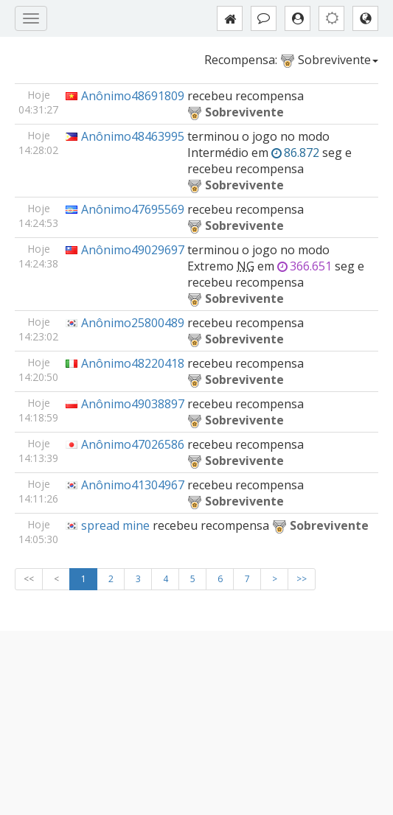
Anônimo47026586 (132, 444)
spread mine (115, 525)
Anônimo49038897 (132, 404)
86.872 (295, 152)
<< (29, 579)
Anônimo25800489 (132, 323)
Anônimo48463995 (132, 136)
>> (301, 579)
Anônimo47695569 (132, 209)
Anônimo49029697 (132, 250)
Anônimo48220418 (132, 363)
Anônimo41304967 (132, 485)
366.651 (304, 266)
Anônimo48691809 (132, 96)
